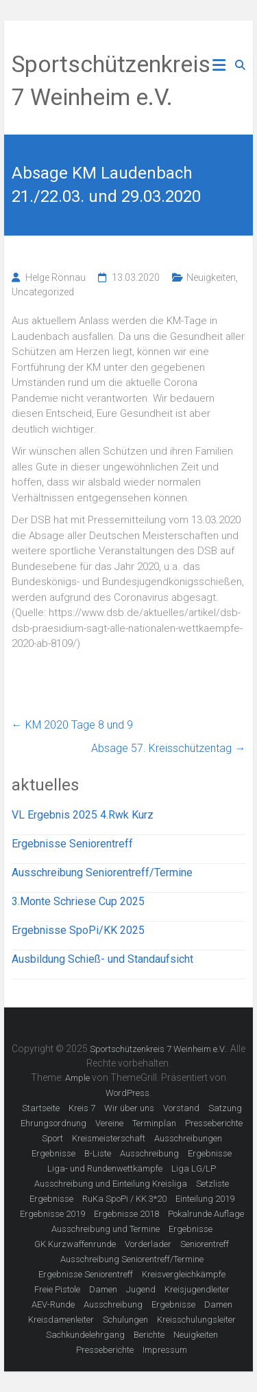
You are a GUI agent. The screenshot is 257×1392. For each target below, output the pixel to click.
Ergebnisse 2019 (52, 1214)
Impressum (165, 1350)
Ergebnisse (53, 1153)
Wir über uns (129, 1108)
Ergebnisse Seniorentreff (72, 843)
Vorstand (181, 1108)
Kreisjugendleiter (197, 1289)
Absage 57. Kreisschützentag (168, 748)
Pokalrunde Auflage (206, 1214)
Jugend (141, 1289)
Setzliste (212, 1183)
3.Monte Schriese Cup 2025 (78, 901)
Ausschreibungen (188, 1138)
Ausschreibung (149, 1153)
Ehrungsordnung (53, 1123)
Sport (52, 1138)
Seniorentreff (204, 1244)
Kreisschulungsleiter (196, 1319)
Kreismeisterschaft (108, 1138)
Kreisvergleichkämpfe (183, 1274)
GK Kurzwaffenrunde (75, 1244)
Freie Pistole (57, 1289)
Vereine (109, 1123)
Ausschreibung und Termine (105, 1229)
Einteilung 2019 (204, 1199)
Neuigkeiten (211, 277)
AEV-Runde (53, 1304)
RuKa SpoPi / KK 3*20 (124, 1199)
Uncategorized (43, 291)
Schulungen (125, 1319)
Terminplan (154, 1123)
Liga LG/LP (193, 1168)
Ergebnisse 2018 (126, 1214)
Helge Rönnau (55, 277)
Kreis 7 (82, 1108)
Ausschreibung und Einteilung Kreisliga (110, 1183)
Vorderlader (148, 1244)
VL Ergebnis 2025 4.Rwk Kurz (83, 814)
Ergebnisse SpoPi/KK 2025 (78, 930)
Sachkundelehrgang (85, 1335)
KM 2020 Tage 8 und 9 (72, 724)
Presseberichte (214, 1123)
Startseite (41, 1108)
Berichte (149, 1335)
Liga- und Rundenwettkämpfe (104, 1168)
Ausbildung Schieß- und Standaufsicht (102, 959)
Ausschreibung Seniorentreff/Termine (102, 872)
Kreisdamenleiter (61, 1319)
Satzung (225, 1108)
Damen (103, 1289)
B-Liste (97, 1153)
